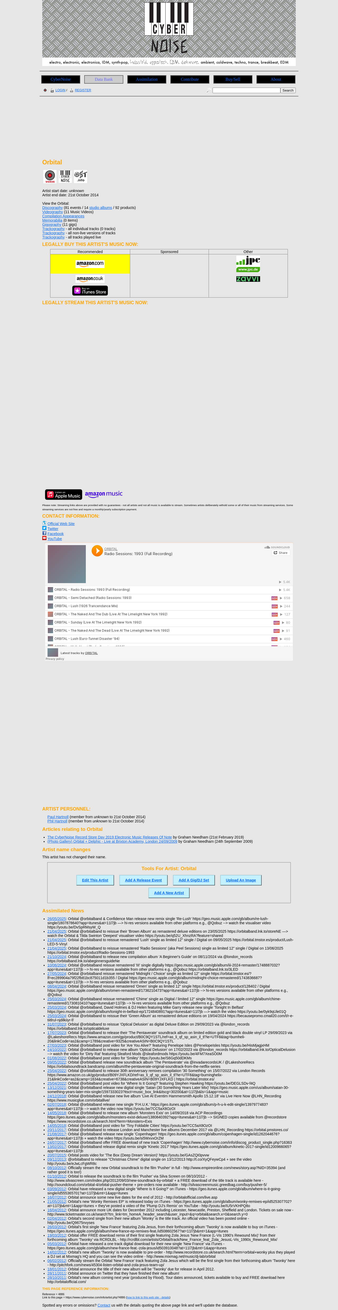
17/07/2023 (57, 1033)
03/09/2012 (57, 1189)
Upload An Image (241, 880)
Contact (103, 1305)
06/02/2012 (57, 1261)
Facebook (56, 534)
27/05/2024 (57, 973)
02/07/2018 (57, 1104)
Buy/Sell (233, 79)
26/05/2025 (57, 919)
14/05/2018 (57, 1113)
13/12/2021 (57, 1087)
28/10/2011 (57, 1277)
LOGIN (57, 90)
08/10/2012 (57, 1168)
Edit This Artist (95, 880)
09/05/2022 (57, 1062)
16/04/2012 (57, 1210)
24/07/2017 (57, 1142)
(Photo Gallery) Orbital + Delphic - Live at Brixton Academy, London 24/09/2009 (112, 841)
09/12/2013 (57, 1159)
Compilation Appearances (63, 216)
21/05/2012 (57, 1201)
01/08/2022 (57, 1058)
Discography (52, 208)
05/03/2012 (57, 1244)
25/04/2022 (57, 1071)
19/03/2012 (57, 1235)
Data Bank (104, 79)
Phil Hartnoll (57, 821)
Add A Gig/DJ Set (194, 880)
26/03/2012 (57, 1227)
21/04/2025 (57, 931)
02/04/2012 (57, 1218)
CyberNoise (61, 79)
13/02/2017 (57, 1147)
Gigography (51, 224)
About (276, 79)
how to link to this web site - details (148, 1297)
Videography (52, 212)
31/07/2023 (57, 1024)
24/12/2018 (57, 1096)
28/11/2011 (57, 1273)
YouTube (55, 539)
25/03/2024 (57, 999)
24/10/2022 (57, 1049)
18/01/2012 (57, 1269)
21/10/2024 (57, 957)
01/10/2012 (57, 1176)
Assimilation (147, 79)
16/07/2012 (57, 1197)
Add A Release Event (143, 880)
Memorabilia (52, 220)
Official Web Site (61, 524)
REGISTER (79, 90)
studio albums (100, 208)
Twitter (53, 529)
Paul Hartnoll (58, 817)
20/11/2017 (57, 1130)
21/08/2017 (57, 1134)
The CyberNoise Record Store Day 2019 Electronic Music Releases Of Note (110, 837)
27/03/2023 (57, 1045)
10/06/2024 (57, 965)
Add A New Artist (169, 893)
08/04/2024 (57, 986)
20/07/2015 (57, 1155)
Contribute (190, 79)
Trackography (53, 229)
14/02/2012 (57, 1252)
